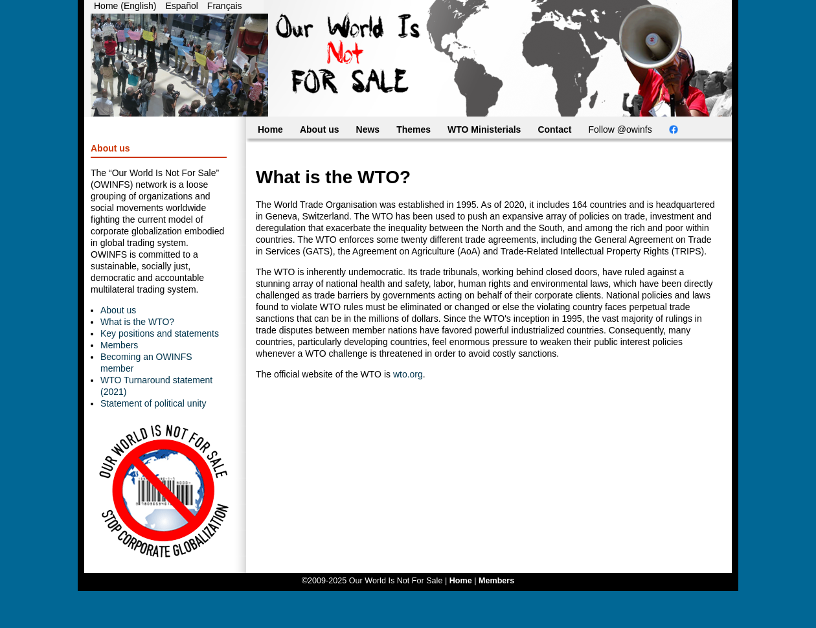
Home (270, 129)
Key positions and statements (159, 333)
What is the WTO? (137, 322)
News (368, 129)
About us (118, 310)
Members (119, 345)
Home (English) (125, 6)
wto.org (408, 374)
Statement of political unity (153, 403)
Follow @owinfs (620, 129)
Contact (554, 129)
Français (224, 6)
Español (181, 6)
